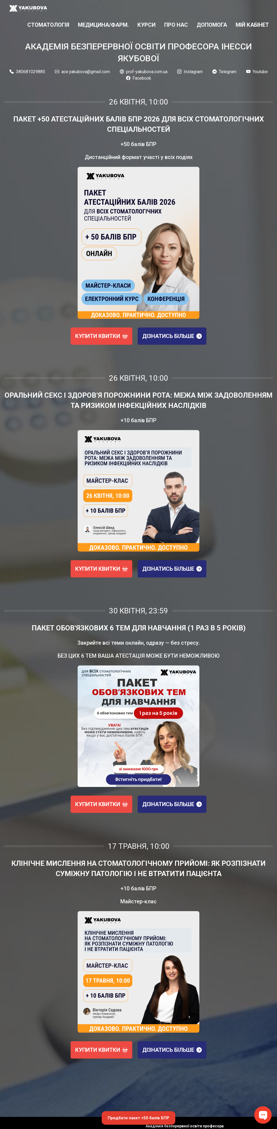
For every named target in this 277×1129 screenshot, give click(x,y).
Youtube (257, 71)
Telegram (224, 71)
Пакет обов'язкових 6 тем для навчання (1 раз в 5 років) (139, 628)
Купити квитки (101, 336)
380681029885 (27, 71)
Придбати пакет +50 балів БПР (138, 1118)
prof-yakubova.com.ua (143, 71)
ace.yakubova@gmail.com (82, 71)
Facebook (138, 78)
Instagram (190, 71)
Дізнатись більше (172, 336)
